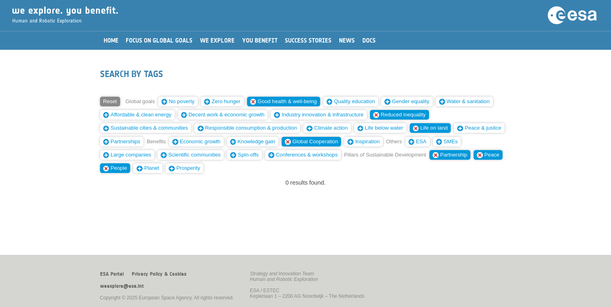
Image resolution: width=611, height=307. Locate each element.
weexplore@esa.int (122, 286)
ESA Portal (112, 274)
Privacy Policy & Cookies (159, 274)
